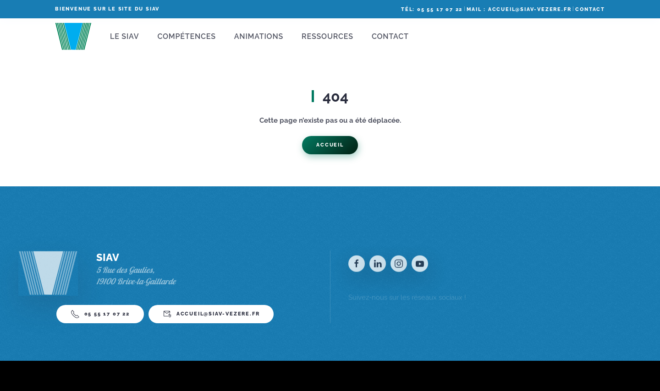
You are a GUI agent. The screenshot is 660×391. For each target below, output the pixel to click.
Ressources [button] (327, 36)
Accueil (330, 145)
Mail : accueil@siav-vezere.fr (519, 9)
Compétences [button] (186, 36)
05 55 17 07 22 (100, 317)
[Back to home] (73, 36)
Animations (258, 36)
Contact (590, 9)
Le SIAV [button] (124, 36)
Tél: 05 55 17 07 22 (431, 9)
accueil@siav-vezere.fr (211, 317)
